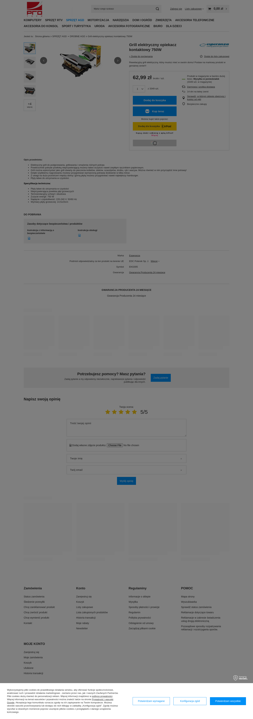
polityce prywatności (102, 696)
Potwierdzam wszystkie (228, 701)
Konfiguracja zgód (190, 701)
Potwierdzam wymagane (151, 701)
